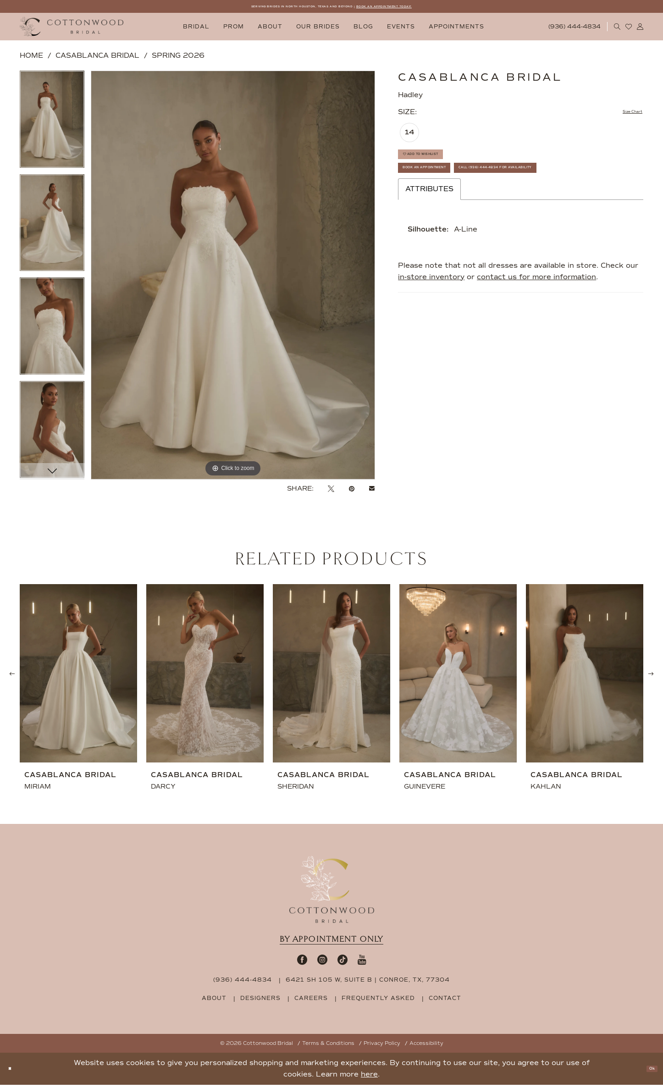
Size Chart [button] (623, 116)
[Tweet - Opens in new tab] (331, 492)
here (369, 1077)
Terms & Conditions (328, 1046)
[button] (640, 30)
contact (445, 1001)
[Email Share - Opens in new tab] (372, 492)
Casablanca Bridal (97, 59)
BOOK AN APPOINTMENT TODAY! (429, 8)
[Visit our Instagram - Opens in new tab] (322, 963)
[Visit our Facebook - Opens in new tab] (302, 963)
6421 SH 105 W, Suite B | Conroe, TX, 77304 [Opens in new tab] (368, 983)
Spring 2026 (178, 59)
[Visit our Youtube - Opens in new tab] (362, 963)
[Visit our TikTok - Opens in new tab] (342, 963)
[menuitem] (196, 30)
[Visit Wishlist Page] (629, 30)
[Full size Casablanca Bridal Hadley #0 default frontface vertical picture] (233, 278)
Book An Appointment (449, 191)
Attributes (429, 240)
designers (260, 1001)
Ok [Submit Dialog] (647, 1072)
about (214, 1001)
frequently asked (378, 1001)
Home (31, 59)
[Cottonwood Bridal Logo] (71, 30)
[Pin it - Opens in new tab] (351, 492)
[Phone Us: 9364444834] (574, 30)
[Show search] (617, 30)
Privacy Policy (382, 1046)
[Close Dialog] (14, 1072)
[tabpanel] (52, 125)
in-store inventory (431, 328)
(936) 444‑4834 (242, 983)
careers (311, 1001)
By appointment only (331, 942)
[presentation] (78, 676)
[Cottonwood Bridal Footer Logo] (331, 892)
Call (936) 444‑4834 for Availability (479, 215)
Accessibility (426, 1046)
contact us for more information (536, 328)
